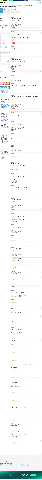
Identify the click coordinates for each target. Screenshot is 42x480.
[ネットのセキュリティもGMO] (6, 0)
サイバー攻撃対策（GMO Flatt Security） (22, 465)
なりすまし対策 (28, 465)
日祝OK (12, 37)
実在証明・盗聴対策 (2, 465)
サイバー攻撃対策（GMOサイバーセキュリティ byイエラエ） (11, 465)
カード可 (25, 37)
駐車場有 (3, 43)
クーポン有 (21, 37)
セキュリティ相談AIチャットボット (27, 464)
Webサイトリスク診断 (21, 464)
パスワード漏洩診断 (16, 464)
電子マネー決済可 (4, 47)
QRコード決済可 (4, 46)
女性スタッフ (17, 434)
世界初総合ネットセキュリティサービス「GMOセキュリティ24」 (6, 464)
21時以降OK (17, 37)
